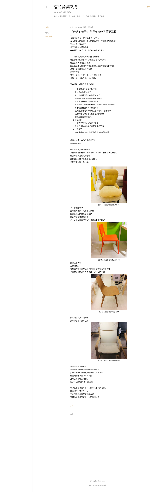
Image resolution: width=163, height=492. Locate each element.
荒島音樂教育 (66, 6)
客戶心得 (101, 16)
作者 (55, 16)
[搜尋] (148, 7)
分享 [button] (47, 27)
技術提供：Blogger (97, 481)
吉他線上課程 (62, 16)
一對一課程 (85, 16)
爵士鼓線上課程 (74, 16)
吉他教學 (48, 36)
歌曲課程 (93, 16)
